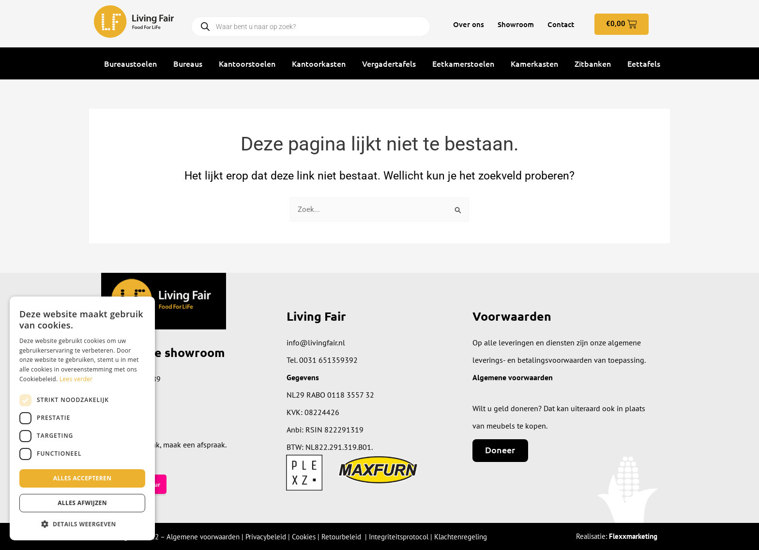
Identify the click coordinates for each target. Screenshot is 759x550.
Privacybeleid (265, 536)
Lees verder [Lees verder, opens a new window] (76, 379)
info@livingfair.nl (316, 342)
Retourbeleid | (345, 536)
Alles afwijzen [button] (82, 503)
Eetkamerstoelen (463, 63)
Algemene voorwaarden (203, 536)
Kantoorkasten (319, 63)
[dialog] (82, 418)
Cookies (304, 536)
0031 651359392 (328, 360)
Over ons (468, 24)
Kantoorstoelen (247, 63)
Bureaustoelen (130, 63)
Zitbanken (593, 63)
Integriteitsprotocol (398, 536)
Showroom (516, 24)
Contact (560, 24)
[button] (82, 525)
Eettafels (643, 63)
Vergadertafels (389, 63)
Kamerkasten (534, 63)
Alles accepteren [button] (82, 478)
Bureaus (187, 63)
